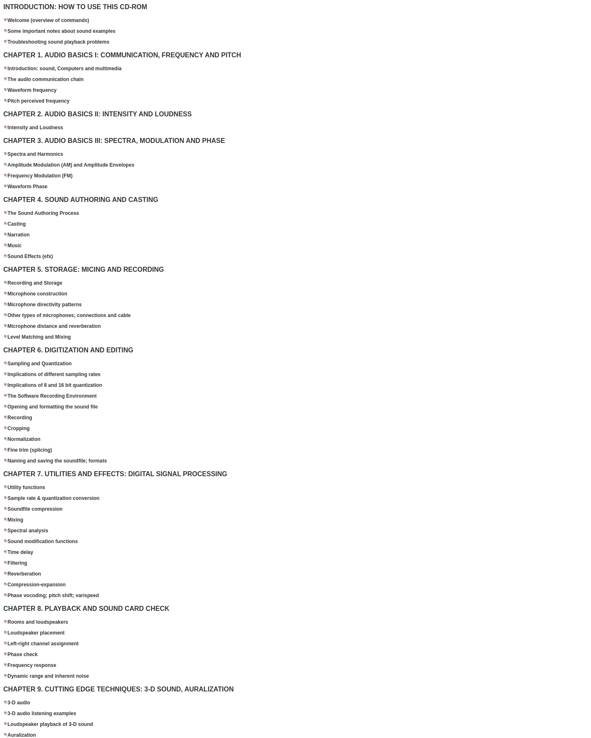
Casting (16, 224)
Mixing (15, 520)
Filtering (17, 563)
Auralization (21, 735)
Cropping (18, 428)
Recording (19, 418)
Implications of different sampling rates (54, 374)
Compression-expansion (36, 585)
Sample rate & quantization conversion (53, 498)
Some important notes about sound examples (61, 31)
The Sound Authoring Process (43, 213)
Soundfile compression (35, 509)
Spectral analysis (27, 531)
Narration (18, 235)
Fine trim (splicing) (29, 450)
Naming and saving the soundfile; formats (57, 461)
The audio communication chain (45, 79)
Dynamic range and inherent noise (48, 676)
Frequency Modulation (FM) (40, 176)
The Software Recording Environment (52, 396)
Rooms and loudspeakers (37, 622)
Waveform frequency (31, 90)
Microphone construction (37, 294)
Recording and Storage (34, 283)
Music (14, 245)
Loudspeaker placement (35, 633)
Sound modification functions (42, 541)
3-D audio (18, 703)
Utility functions (26, 487)
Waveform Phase (27, 186)
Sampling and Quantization (39, 364)
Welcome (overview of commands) (48, 20)
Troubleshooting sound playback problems (58, 42)
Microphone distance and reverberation (54, 326)
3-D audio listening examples (41, 713)
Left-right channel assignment (42, 644)
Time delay (20, 552)
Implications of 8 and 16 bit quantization (54, 385)
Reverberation (24, 574)
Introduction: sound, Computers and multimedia (64, 68)
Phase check (22, 654)
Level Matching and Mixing (39, 337)
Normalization (23, 439)
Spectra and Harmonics (35, 154)
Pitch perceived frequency (38, 101)
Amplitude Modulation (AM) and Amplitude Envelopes (71, 165)
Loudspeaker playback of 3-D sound (50, 724)
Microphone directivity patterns (44, 305)
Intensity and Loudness (35, 127)
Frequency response (31, 665)
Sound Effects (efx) (30, 256)
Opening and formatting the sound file (52, 407)
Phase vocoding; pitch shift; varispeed (53, 595)
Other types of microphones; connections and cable (69, 315)
